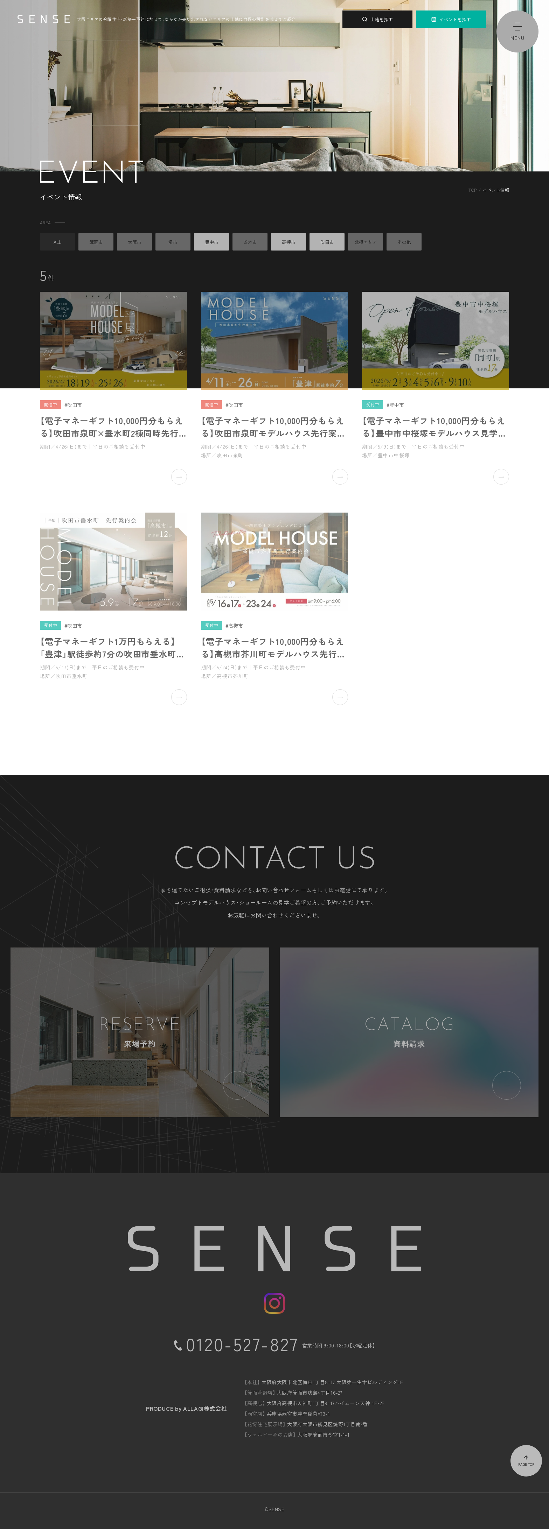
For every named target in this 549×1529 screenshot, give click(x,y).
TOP (472, 190)
